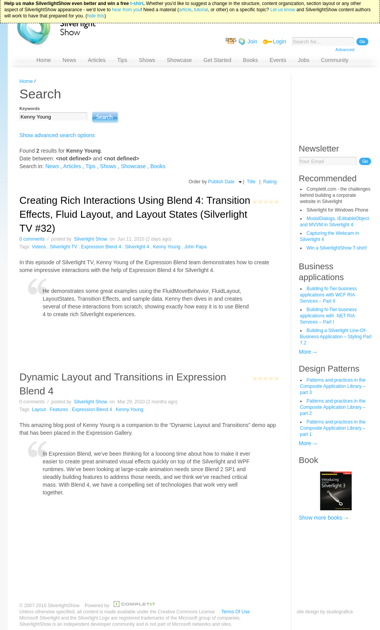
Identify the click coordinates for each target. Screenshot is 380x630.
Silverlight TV (63, 247)
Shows (108, 166)
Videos (39, 247)
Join (252, 41)
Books (158, 166)
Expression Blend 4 (101, 247)
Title (251, 181)
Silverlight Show (90, 239)
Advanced (344, 49)
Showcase (133, 166)
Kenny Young (166, 247)
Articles (72, 166)
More (305, 352)
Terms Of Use (235, 612)
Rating (270, 181)
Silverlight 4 (137, 247)
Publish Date (221, 181)
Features (59, 409)
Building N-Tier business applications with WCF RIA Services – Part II (328, 295)
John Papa (195, 247)
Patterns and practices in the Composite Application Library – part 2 (333, 407)
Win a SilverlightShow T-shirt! (337, 248)
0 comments (32, 239)
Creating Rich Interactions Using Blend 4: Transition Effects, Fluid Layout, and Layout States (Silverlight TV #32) (134, 214)
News (52, 166)
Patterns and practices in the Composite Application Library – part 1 (333, 428)
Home (26, 81)
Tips (90, 166)
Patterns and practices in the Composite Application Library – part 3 (333, 386)
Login (279, 41)
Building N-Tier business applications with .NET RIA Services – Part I (328, 316)
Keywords (29, 108)
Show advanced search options (57, 135)
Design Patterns (329, 369)
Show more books (320, 518)
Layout (39, 409)
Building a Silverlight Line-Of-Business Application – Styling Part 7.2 (336, 337)
